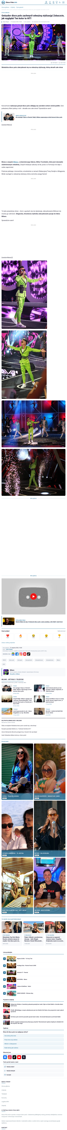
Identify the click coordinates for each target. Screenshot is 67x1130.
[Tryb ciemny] (59, 2)
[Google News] (13, 654)
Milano (15, 162)
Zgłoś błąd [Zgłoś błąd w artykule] (62, 62)
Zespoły (4, 1105)
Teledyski (4, 1094)
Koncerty (4, 1098)
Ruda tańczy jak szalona (11, 1048)
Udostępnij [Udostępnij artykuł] (54, 62)
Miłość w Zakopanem (10, 1043)
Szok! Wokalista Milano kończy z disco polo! (14, 735)
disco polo (11, 660)
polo (4, 664)
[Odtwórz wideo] (33, 596)
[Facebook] (17, 654)
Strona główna (5, 7)
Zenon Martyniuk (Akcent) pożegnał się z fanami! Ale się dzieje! (19, 732)
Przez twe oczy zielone (10, 1039)
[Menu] (63, 2)
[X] (24, 1057)
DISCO (4, 660)
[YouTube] (24, 654)
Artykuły (13, 7)
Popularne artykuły (8, 999)
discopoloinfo (29, 660)
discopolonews (49, 660)
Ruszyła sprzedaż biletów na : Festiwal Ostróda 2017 (16, 729)
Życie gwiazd (19, 7)
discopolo (20, 660)
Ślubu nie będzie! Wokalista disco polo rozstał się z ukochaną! (19, 725)
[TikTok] (28, 654)
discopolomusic (39, 660)
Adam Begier (6, 21)
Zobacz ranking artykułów (8, 642)
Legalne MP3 (5, 1101)
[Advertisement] (33, 88)
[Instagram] (20, 654)
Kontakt (7, 1075)
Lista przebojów (7, 952)
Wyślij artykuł (9, 1066)
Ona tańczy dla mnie (10, 1035)
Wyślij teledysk (9, 1071)
